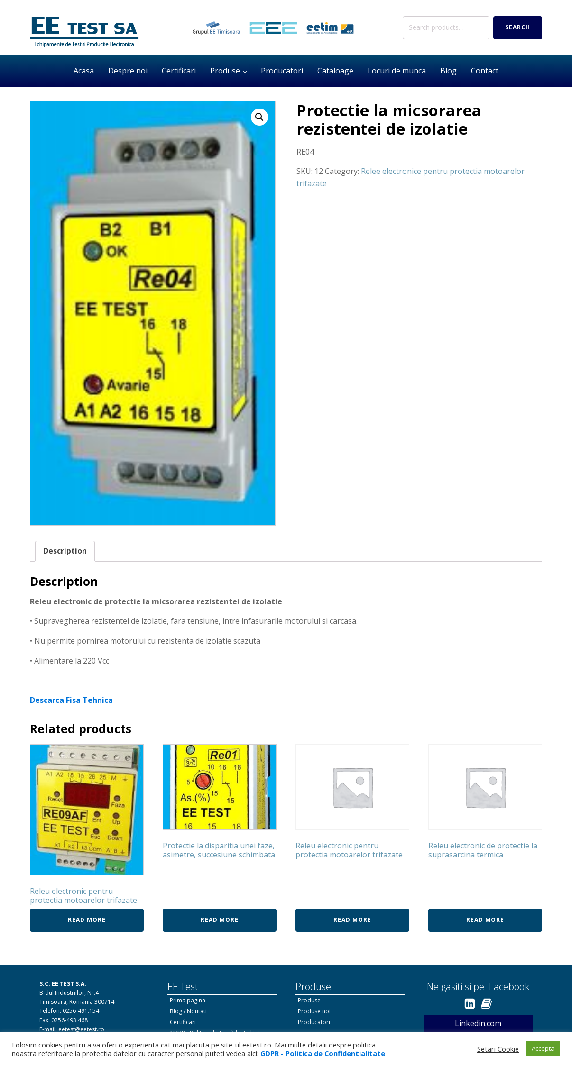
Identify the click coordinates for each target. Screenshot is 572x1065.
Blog (448, 70)
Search (517, 27)
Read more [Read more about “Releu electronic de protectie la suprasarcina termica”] (485, 920)
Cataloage (335, 70)
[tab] (65, 551)
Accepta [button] (543, 1048)
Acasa (84, 70)
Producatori (282, 70)
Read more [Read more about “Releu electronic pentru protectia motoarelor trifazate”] (87, 920)
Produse (225, 70)
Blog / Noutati (188, 1011)
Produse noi (314, 1011)
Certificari (179, 70)
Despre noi (128, 70)
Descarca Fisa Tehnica (71, 700)
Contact (484, 70)
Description (65, 551)
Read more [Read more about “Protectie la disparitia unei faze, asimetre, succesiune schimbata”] (220, 920)
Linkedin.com (478, 1023)
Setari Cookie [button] (498, 1049)
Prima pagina (187, 1000)
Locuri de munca (397, 70)
